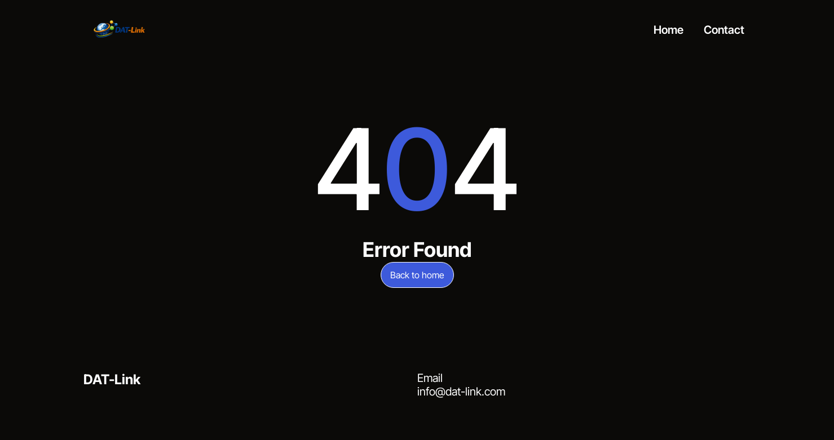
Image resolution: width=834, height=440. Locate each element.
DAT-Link (111, 379)
